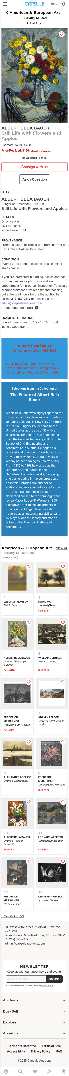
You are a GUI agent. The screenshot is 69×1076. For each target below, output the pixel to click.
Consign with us (34, 167)
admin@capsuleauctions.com (21, 303)
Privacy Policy (47, 985)
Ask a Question (34, 179)
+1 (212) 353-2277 (16, 939)
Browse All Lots (12, 916)
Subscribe (54, 979)
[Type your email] (26, 979)
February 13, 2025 (34, 18)
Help (54, 4)
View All (62, 548)
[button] (5, 4)
